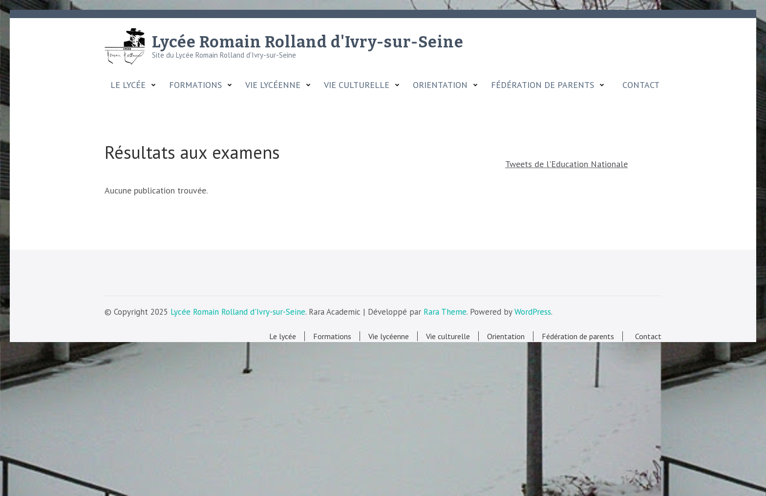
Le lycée (128, 85)
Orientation (440, 85)
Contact (638, 85)
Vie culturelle (356, 85)
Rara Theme (445, 311)
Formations (195, 85)
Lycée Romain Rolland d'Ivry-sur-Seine (308, 42)
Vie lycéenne (272, 85)
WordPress (532, 311)
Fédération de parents (542, 85)
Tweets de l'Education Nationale (566, 164)
